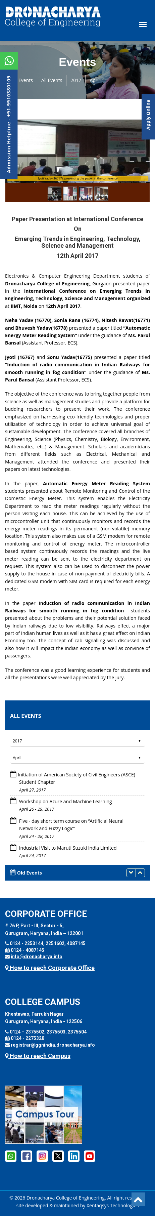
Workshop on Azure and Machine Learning (65, 801)
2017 (75, 80)
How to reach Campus (37, 1055)
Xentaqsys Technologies (113, 1205)
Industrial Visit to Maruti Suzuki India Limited (67, 848)
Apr (93, 80)
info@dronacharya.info (36, 956)
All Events (51, 80)
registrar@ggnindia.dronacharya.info (53, 1045)
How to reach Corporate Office (50, 967)
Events (25, 80)
